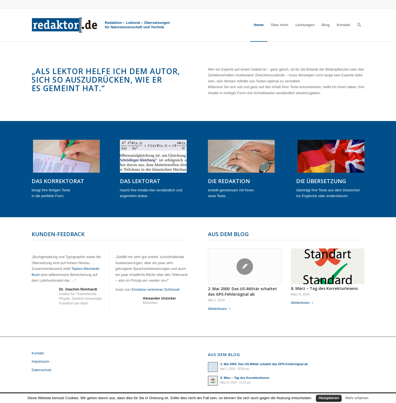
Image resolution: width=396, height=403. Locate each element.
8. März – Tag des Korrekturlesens (324, 288)
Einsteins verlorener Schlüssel (156, 289)
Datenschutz (41, 370)
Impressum (40, 361)
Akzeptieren (329, 398)
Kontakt (38, 353)
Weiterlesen (220, 309)
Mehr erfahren (357, 398)
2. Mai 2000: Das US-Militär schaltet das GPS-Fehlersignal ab (242, 291)
